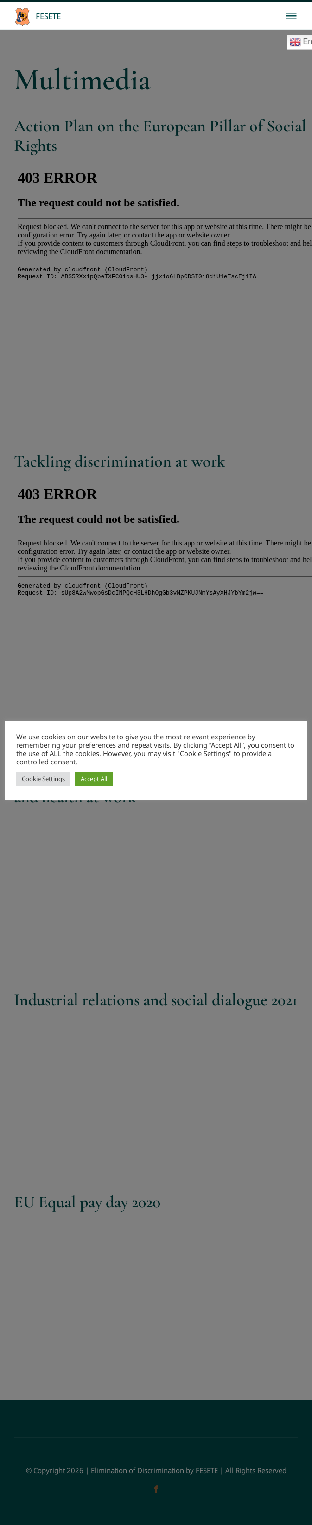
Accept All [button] (94, 779)
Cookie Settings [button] (43, 779)
